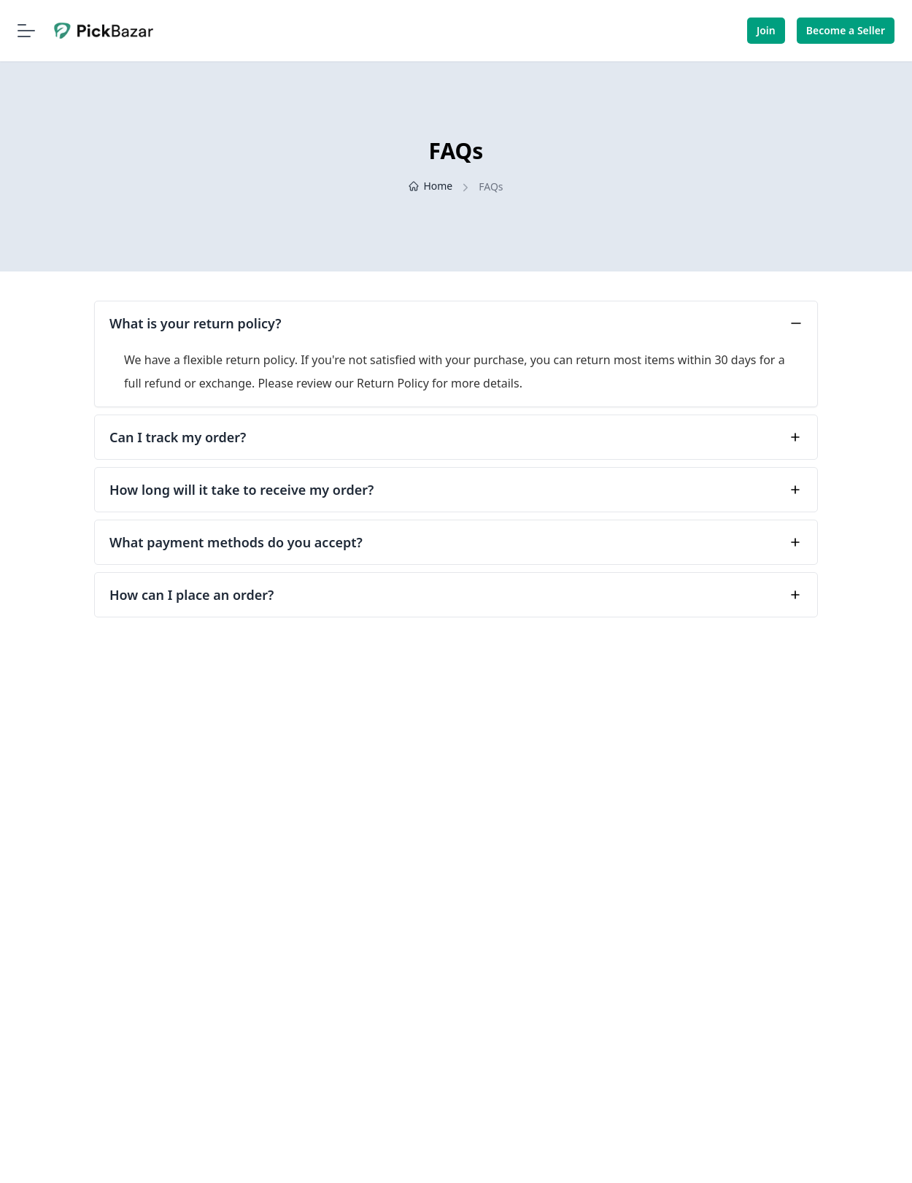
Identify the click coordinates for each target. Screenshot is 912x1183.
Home (430, 186)
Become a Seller (845, 30)
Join (766, 30)
